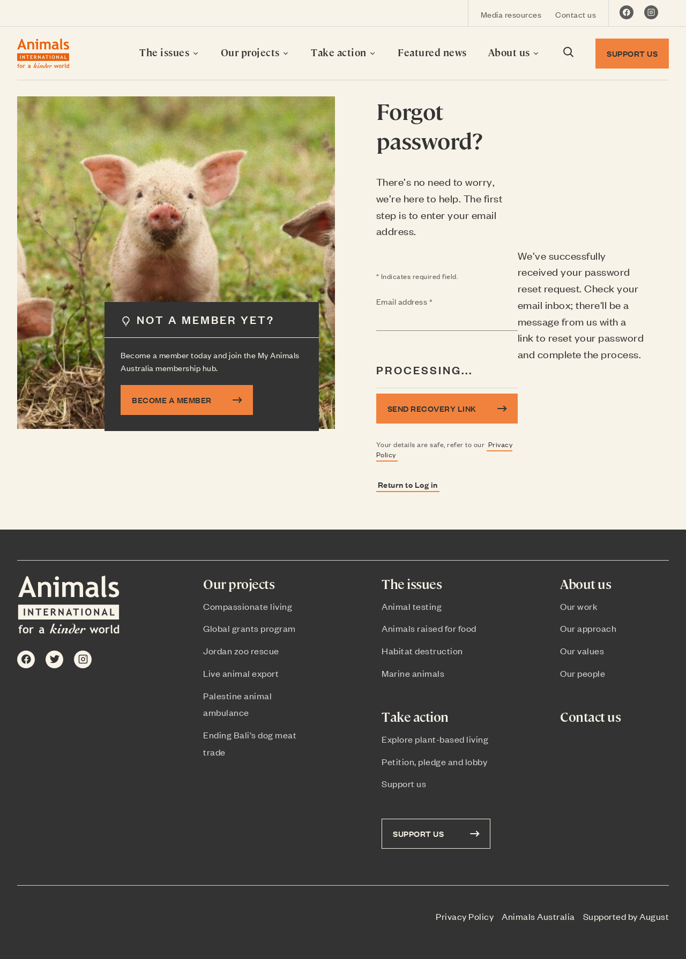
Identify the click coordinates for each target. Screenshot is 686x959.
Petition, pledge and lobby (434, 761)
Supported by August (626, 916)
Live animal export (241, 673)
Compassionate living (247, 606)
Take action (343, 52)
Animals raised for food (429, 628)
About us (514, 52)
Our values (582, 650)
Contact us (575, 14)
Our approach (588, 628)
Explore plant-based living (435, 739)
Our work (579, 606)
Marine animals (413, 673)
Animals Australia (538, 916)
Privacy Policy (465, 916)
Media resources (511, 14)
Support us (404, 783)
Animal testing (412, 606)
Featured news (432, 52)
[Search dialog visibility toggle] (567, 53)
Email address (425, 302)
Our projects (255, 52)
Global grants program (249, 628)
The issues (169, 52)
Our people (582, 673)
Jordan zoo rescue (241, 650)
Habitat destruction (422, 650)
